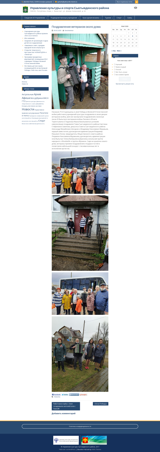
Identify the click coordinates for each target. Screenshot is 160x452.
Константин (69, 30)
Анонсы (24, 82)
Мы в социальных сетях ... (125, 2)
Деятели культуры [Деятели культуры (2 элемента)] (31, 101)
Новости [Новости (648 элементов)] (28, 109)
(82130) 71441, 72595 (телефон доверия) (38, 2)
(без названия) (29, 38)
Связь (129, 18)
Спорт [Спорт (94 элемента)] (41, 120)
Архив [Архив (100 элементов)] (37, 94)
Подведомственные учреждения (64, 18)
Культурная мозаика (91, 18)
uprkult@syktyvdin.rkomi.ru (67, 2)
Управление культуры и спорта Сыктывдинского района (69, 8)
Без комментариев (122, 75)
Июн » (119, 51)
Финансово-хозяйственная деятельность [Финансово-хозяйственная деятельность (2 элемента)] (33, 123)
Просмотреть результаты (125, 84)
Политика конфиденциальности (80, 426)
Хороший (119, 64)
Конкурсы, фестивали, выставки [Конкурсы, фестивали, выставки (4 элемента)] (31, 106)
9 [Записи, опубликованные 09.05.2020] (132, 36)
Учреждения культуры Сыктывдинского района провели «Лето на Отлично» (36, 33)
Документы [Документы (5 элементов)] (40, 104)
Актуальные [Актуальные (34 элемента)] (28, 94)
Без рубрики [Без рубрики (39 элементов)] (37, 98)
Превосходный (121, 67)
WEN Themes (96, 449)
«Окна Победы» (100, 404)
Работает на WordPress (67, 449)
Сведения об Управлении (34, 18)
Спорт (119, 18)
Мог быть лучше (121, 72)
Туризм (108, 18)
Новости (57, 397)
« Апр (113, 51)
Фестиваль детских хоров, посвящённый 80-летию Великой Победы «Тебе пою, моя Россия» (35, 68)
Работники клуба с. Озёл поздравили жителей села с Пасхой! (64, 406)
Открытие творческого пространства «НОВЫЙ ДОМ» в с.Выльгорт (35, 52)
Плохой (118, 69)
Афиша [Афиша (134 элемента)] (26, 98)
